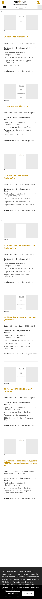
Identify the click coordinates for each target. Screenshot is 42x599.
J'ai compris (28, 593)
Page (16, 7)
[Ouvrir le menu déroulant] (3, 2)
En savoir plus (13, 593)
